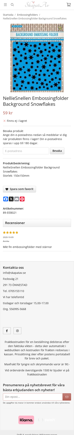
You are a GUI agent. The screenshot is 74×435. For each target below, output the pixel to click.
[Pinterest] (22, 199)
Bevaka (57, 151)
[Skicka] (67, 397)
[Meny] (5, 5)
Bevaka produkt (13, 131)
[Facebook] (5, 199)
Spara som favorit (19, 189)
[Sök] (12, 4)
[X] (11, 199)
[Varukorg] (68, 5)
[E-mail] (16, 199)
